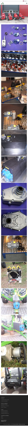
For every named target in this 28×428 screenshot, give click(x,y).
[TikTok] (5, 421)
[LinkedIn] (3, 421)
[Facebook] (1, 421)
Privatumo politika (15, 424)
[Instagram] (4, 421)
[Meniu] (26, 3)
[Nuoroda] (2, 3)
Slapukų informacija (22, 424)
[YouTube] (2, 421)
